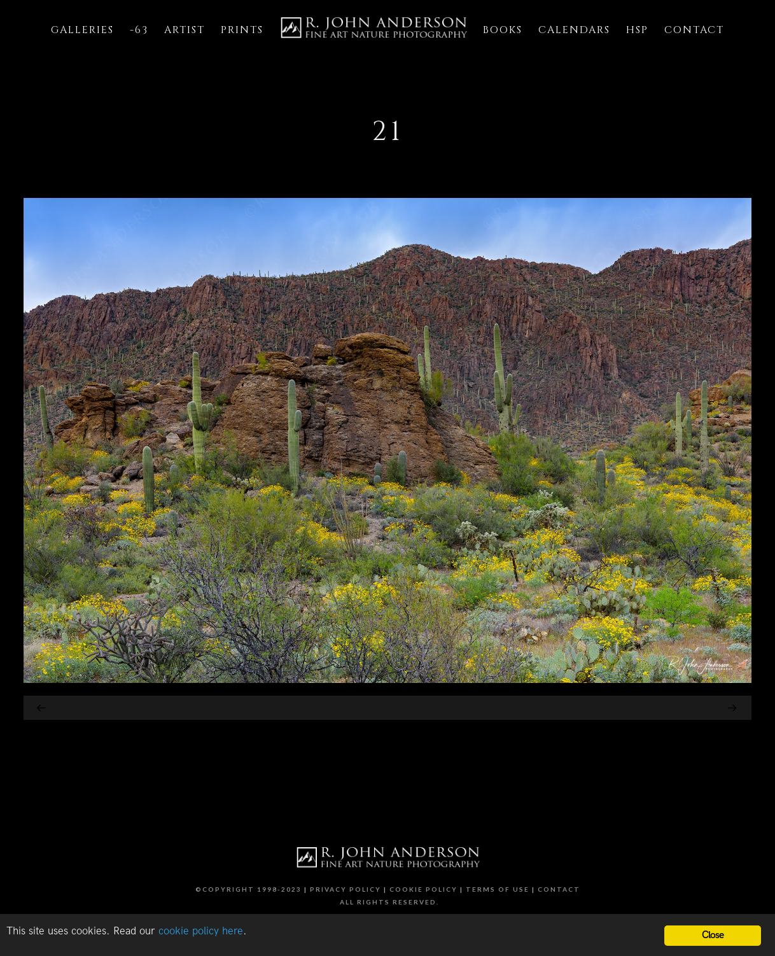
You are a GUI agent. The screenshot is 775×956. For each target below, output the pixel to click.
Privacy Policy (345, 889)
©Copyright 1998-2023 (248, 889)
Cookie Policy (423, 889)
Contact (559, 889)
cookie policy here (200, 931)
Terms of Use (497, 889)
